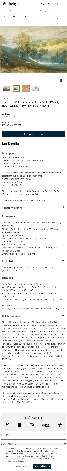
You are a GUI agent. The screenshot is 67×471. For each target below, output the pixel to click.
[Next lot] (25, 17)
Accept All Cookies (42, 466)
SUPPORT (7, 435)
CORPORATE (8, 444)
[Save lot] (57, 18)
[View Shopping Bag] (56, 3)
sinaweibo (60, 425)
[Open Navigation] (63, 4)
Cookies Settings (23, 466)
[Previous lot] (4, 17)
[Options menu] (15, 17)
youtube (45, 425)
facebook (19, 425)
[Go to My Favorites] (49, 3)
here (42, 200)
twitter (7, 425)
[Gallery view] (61, 80)
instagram (32, 425)
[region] (33, 458)
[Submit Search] (42, 4)
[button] (33, 49)
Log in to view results (33, 134)
